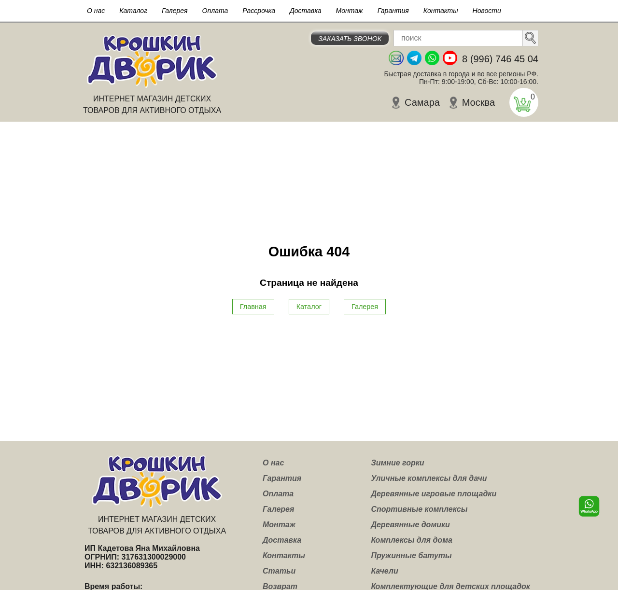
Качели (384, 571)
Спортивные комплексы (419, 509)
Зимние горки (397, 463)
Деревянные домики (410, 524)
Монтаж (349, 10)
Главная (253, 306)
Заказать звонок (349, 38)
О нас (96, 10)
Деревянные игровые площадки (433, 494)
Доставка (306, 10)
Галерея (175, 10)
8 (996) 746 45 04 (500, 59)
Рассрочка (258, 10)
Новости (487, 10)
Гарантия (393, 10)
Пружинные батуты (411, 555)
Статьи (279, 571)
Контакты (440, 10)
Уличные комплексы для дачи (429, 478)
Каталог (133, 10)
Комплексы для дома (411, 540)
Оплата (215, 10)
